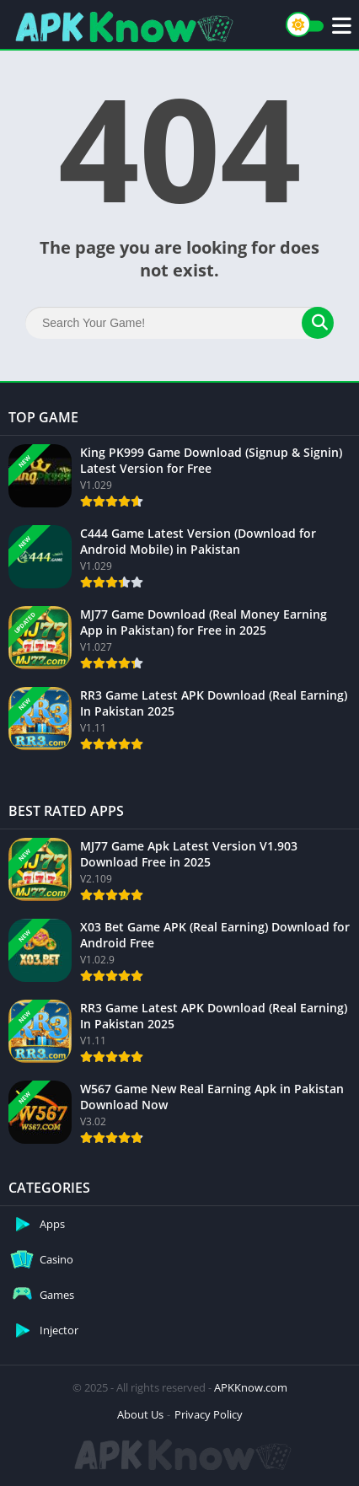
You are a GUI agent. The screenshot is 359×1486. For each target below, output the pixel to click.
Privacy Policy (208, 1414)
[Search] (179, 323)
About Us (140, 1414)
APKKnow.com (250, 1387)
